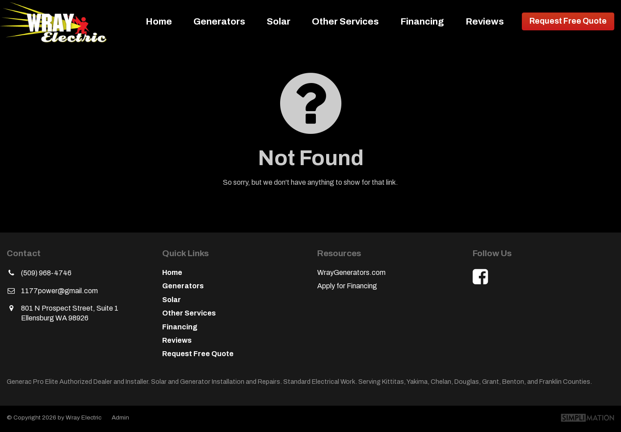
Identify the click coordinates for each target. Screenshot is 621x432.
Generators (219, 21)
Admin (120, 417)
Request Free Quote (568, 21)
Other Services (345, 21)
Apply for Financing (347, 286)
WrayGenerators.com (351, 272)
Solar (278, 21)
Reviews (485, 21)
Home (159, 21)
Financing (422, 21)
